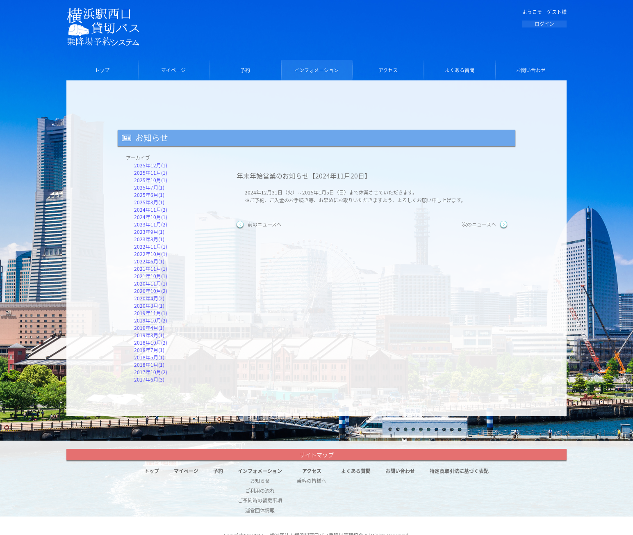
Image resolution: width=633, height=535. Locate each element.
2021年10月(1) (150, 276)
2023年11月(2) (150, 224)
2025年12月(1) (150, 165)
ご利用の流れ (260, 490)
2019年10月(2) (150, 320)
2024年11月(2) (150, 209)
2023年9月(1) (149, 231)
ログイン (544, 23)
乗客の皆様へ (311, 481)
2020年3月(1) (149, 305)
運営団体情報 (260, 510)
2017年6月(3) (149, 379)
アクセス (388, 70)
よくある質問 (459, 70)
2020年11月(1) (150, 283)
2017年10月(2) (150, 372)
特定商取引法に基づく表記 (459, 471)
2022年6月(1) (149, 261)
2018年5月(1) (149, 357)
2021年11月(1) (150, 268)
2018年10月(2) (150, 342)
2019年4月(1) (149, 328)
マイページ (173, 70)
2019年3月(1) (149, 335)
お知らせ (260, 481)
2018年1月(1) (149, 364)
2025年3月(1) (149, 202)
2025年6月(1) (149, 195)
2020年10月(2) (150, 291)
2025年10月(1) (150, 180)
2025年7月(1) (149, 187)
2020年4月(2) (149, 298)
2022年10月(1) (150, 254)
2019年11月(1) (150, 313)
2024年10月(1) (150, 217)
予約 (245, 70)
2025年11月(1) (150, 172)
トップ (102, 70)
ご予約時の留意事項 (260, 500)
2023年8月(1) (149, 239)
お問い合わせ (531, 70)
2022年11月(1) (150, 246)
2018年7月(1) (149, 350)
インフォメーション (316, 70)
